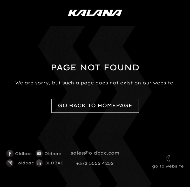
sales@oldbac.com (95, 153)
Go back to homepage (95, 106)
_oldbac (18, 163)
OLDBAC (48, 163)
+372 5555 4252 (95, 163)
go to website (168, 161)
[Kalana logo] (95, 13)
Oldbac (18, 153)
